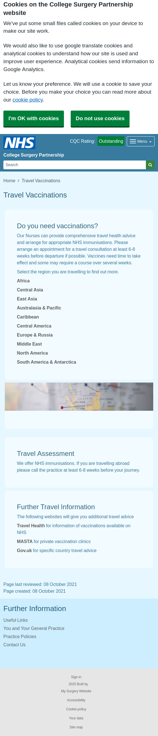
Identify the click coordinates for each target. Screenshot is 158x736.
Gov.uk (24, 550)
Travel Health (31, 525)
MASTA (25, 541)
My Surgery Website (76, 691)
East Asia (27, 298)
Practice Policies (19, 636)
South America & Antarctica (46, 362)
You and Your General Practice (33, 628)
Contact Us (14, 644)
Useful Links (15, 620)
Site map (76, 727)
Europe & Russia (35, 335)
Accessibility (76, 700)
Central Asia (30, 289)
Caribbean (28, 317)
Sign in (76, 677)
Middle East (29, 344)
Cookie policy (76, 709)
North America (32, 353)
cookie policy (27, 99)
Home (9, 180)
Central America (34, 326)
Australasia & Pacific (39, 308)
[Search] (74, 165)
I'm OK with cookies (33, 118)
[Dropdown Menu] (141, 141)
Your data (76, 718)
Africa (23, 280)
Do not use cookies (100, 118)
